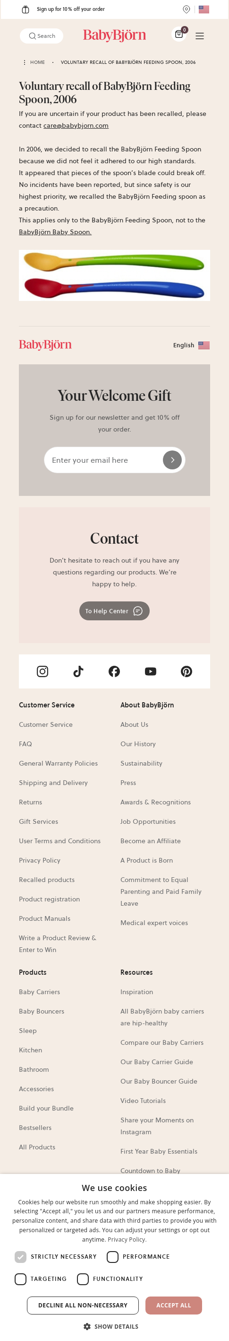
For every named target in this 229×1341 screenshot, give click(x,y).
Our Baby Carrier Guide (156, 1062)
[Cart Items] (179, 34)
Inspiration (136, 992)
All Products (37, 1147)
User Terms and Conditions (60, 841)
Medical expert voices (154, 922)
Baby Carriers (39, 992)
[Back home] (24, 62)
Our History (138, 744)
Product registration (49, 899)
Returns (30, 802)
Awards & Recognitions (155, 802)
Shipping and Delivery (53, 782)
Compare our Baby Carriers (162, 1042)
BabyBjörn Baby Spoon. (55, 232)
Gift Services (38, 821)
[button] (115, 1326)
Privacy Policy (39, 860)
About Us (134, 724)
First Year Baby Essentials (158, 1151)
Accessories (36, 1089)
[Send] (172, 459)
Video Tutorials (143, 1100)
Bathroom (34, 1069)
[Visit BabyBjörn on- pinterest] (186, 671)
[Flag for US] (204, 9)
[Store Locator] (186, 9)
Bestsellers (35, 1127)
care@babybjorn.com (76, 125)
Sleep (28, 1030)
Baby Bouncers (41, 1011)
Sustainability (141, 763)
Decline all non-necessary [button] (82, 1305)
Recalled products (47, 879)
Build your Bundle (46, 1108)
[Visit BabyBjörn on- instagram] (42, 671)
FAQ (25, 744)
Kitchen (30, 1050)
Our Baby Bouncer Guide (158, 1081)
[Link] (114, 36)
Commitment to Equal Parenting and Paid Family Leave (161, 891)
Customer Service (46, 724)
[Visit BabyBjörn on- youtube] (150, 671)
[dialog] (114, 1257)
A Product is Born (146, 860)
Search (41, 36)
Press (128, 782)
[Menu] (199, 35)
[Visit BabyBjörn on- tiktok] (78, 671)
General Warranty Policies (58, 763)
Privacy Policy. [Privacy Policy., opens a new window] (127, 1239)
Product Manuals (44, 918)
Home (37, 62)
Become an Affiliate (150, 841)
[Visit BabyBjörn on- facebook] (114, 671)
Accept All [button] (173, 1305)
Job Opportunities (148, 821)
